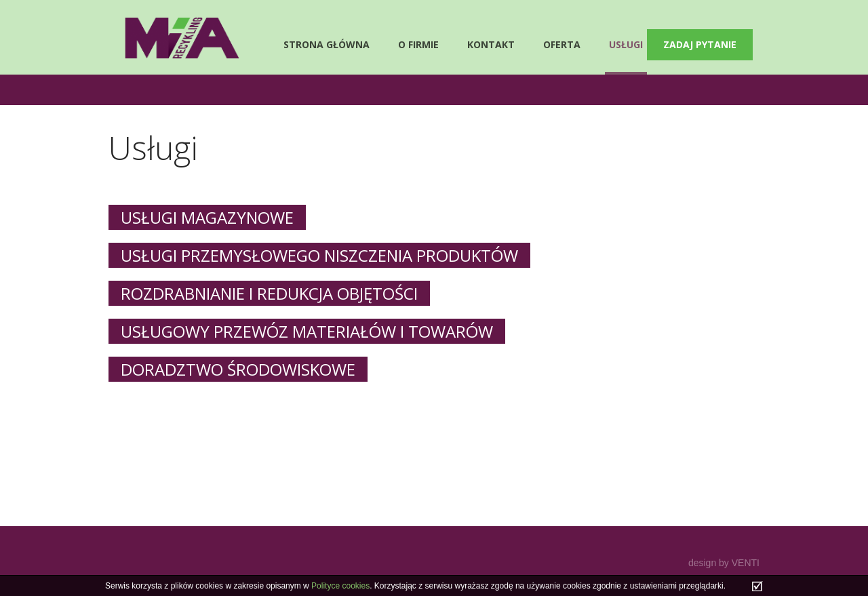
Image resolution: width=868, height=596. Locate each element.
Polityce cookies (340, 586)
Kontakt (491, 44)
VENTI (746, 562)
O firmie (418, 44)
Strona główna (326, 44)
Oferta (561, 44)
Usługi (626, 44)
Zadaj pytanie (699, 44)
